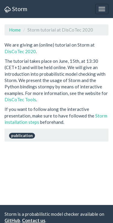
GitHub (12, 220)
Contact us (33, 220)
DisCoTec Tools (20, 99)
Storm (16, 8)
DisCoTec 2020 (20, 51)
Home (15, 29)
